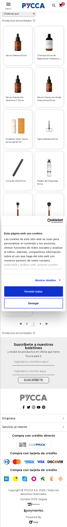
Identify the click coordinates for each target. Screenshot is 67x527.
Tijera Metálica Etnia (47, 139)
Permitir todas (33, 291)
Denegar (33, 303)
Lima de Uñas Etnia (16, 180)
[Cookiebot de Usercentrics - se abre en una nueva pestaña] (48, 220)
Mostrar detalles (45, 280)
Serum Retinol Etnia (16, 55)
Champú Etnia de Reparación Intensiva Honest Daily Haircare (48, 58)
